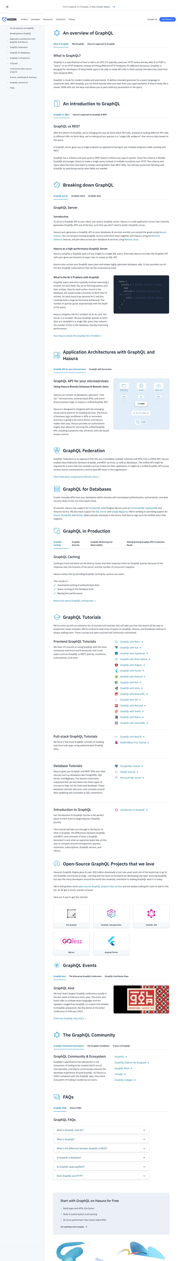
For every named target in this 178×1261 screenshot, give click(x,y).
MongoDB (66, 515)
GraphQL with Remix (129, 717)
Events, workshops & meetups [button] (22, 77)
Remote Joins (131, 239)
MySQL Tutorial (126, 772)
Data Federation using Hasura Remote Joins (77, 476)
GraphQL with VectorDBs (131, 723)
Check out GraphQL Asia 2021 (70, 1018)
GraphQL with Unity (129, 688)
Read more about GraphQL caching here (75, 600)
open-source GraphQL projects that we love (100, 886)
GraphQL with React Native (132, 659)
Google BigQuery (120, 511)
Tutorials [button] (12, 63)
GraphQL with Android (130, 676)
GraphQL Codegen (125, 1079)
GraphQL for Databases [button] (18, 52)
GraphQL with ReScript (130, 705)
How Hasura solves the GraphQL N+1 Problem (78, 335)
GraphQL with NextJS (130, 736)
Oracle (57, 515)
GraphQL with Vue (128, 647)
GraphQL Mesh (124, 1068)
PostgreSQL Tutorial (129, 766)
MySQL (79, 515)
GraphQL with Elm (128, 682)
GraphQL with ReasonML (131, 694)
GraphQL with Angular (130, 665)
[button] (101, 1130)
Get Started (168, 19)
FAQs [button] (11, 88)
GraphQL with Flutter (129, 670)
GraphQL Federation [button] (17, 47)
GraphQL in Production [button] (18, 58)
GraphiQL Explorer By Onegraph (132, 1062)
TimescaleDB (137, 508)
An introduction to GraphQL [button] (20, 28)
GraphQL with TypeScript (131, 653)
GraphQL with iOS (128, 699)
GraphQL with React (129, 641)
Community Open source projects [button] (19, 70)
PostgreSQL (95, 508)
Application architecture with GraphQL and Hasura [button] (21, 40)
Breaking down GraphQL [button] (19, 33)
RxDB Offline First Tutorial (132, 742)
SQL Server (101, 511)
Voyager (120, 1074)
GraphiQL (121, 1056)
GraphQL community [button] (17, 82)
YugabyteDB (151, 508)
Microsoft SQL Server (129, 777)
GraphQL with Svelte (129, 711)
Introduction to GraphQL (131, 810)
